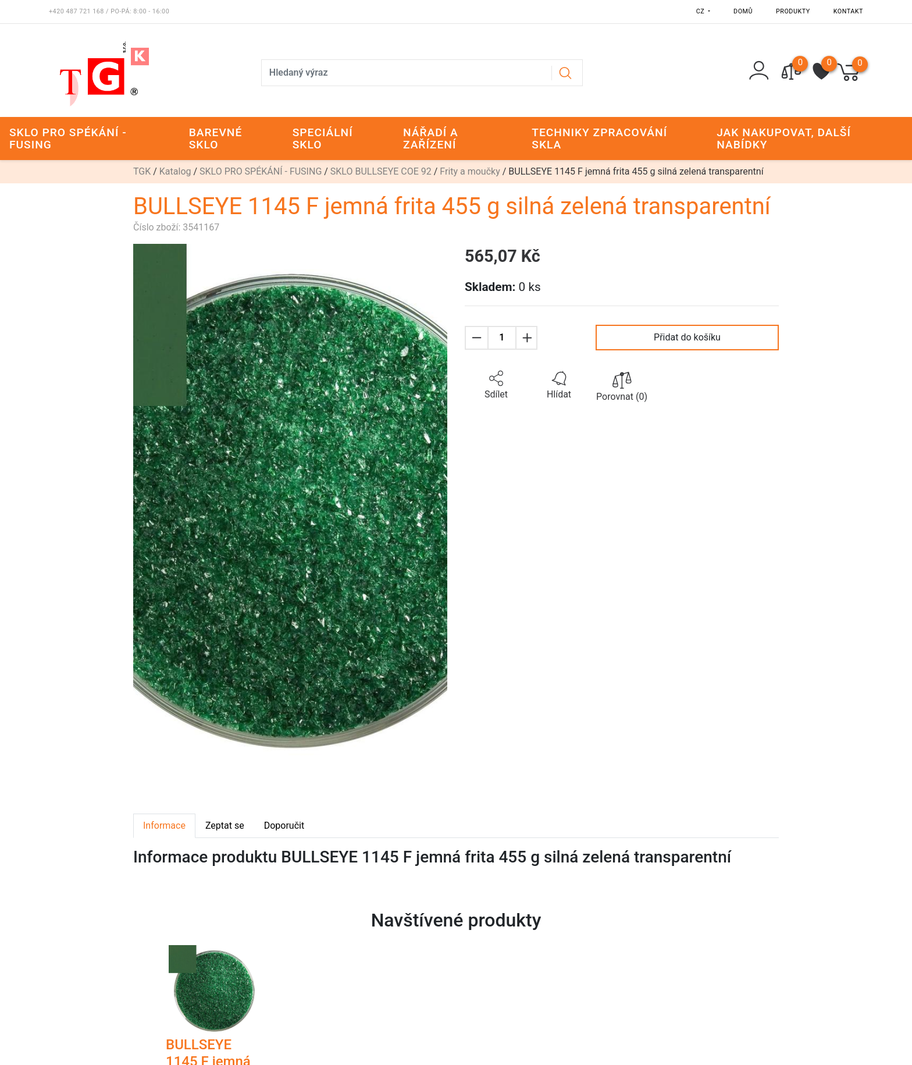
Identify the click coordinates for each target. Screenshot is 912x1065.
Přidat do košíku (687, 337)
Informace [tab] (164, 825)
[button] (496, 385)
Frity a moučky (470, 171)
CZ (701, 11)
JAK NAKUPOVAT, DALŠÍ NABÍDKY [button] (784, 138)
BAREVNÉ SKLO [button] (216, 138)
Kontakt (848, 11)
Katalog (175, 171)
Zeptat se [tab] (224, 825)
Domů (743, 11)
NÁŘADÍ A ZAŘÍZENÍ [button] (430, 138)
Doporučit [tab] (284, 825)
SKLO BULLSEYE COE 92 (381, 171)
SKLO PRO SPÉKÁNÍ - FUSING (261, 171)
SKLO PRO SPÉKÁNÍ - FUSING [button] (68, 138)
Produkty (793, 11)
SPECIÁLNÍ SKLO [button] (323, 138)
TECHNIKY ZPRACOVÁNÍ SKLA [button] (599, 138)
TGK (142, 171)
